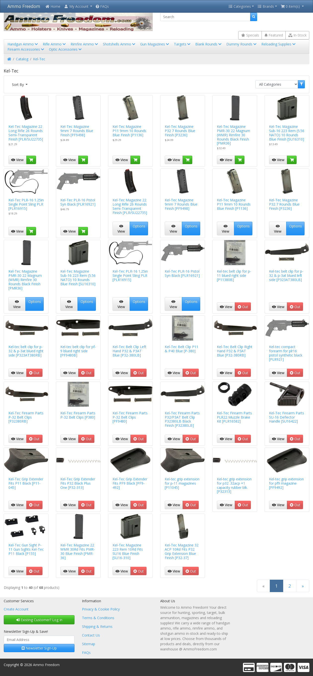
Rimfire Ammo (85, 44)
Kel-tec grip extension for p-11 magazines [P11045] (182, 483)
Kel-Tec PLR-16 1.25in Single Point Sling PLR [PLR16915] (26, 204)
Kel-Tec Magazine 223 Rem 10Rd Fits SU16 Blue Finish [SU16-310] (128, 551)
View (17, 159)
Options (139, 226)
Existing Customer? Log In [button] (39, 619)
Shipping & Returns (97, 626)
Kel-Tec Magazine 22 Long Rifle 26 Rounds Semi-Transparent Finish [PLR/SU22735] (25, 132)
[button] (78, 6)
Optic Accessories (65, 49)
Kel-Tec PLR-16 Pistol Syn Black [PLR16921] (77, 202)
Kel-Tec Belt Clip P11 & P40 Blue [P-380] (181, 348)
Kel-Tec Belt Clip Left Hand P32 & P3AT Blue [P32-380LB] (129, 350)
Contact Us (91, 635)
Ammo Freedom (23, 6)
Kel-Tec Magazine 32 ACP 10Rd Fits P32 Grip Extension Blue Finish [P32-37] (181, 551)
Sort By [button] (18, 84)
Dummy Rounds (241, 44)
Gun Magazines (155, 44)
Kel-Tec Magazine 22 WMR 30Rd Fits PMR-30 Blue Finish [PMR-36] (77, 551)
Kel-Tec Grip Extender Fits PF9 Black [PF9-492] (130, 483)
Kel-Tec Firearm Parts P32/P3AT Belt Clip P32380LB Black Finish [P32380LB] (182, 419)
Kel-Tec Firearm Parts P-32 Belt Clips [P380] (77, 415)
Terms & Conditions (98, 617)
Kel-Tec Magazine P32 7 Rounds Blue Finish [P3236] (180, 130)
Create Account (16, 609)
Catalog (22, 59)
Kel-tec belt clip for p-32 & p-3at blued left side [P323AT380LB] (286, 275)
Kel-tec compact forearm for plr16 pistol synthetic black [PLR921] (285, 352)
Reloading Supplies (278, 44)
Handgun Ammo (23, 44)
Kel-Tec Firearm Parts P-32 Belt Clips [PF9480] (130, 417)
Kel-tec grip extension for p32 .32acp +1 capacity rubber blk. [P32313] (234, 485)
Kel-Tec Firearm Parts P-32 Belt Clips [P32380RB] (25, 417)
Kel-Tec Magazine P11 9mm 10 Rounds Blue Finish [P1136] (129, 130)
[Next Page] (302, 586)
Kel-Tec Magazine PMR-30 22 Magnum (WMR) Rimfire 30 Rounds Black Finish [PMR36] (233, 134)
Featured (274, 35)
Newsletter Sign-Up (39, 648)
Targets (182, 44)
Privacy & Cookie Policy (101, 609)
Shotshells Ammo (119, 44)
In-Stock (297, 35)
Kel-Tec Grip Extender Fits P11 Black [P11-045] (25, 483)
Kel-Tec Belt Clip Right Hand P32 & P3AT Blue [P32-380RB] (234, 350)
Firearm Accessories (26, 49)
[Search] (205, 17)
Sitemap (88, 643)
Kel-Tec (39, 59)
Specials (250, 35)
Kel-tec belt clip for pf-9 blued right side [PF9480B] (78, 350)
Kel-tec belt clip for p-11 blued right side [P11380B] (234, 275)
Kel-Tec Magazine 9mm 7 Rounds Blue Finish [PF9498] (76, 130)
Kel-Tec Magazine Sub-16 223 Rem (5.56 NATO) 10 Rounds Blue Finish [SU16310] (286, 132)
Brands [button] (265, 6)
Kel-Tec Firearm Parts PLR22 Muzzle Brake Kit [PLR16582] (234, 417)
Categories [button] (239, 6)
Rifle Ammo (55, 44)
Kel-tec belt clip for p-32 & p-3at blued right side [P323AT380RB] (25, 350)
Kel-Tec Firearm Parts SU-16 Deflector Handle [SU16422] (286, 417)
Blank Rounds (208, 44)
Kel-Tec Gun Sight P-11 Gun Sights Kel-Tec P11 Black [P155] (26, 549)
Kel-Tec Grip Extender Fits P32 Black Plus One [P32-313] (77, 483)
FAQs (102, 6)
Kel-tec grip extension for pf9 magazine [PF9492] (286, 483)
